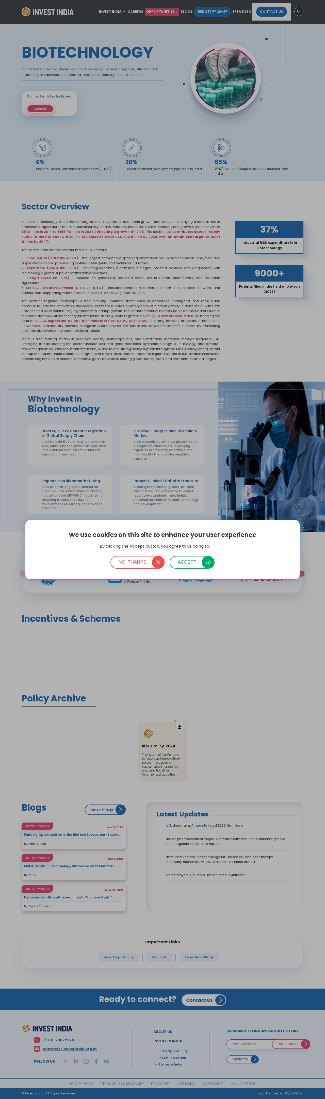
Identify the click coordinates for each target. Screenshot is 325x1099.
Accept (187, 562)
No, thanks (133, 562)
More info (218, 546)
